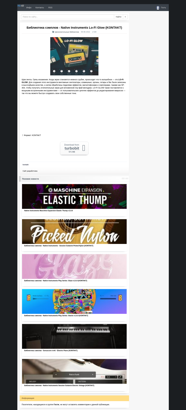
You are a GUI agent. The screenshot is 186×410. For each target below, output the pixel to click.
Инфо (38, 7)
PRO (25, 7)
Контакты (49, 7)
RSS (60, 7)
